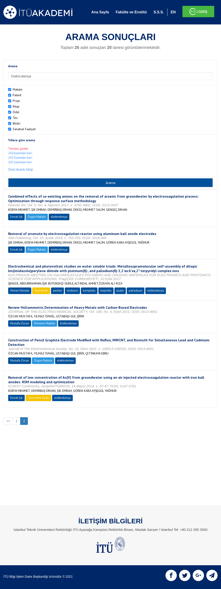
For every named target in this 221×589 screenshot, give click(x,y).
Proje (16, 101)
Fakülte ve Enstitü (131, 12)
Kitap (16, 106)
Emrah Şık (16, 217)
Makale (17, 89)
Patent (17, 95)
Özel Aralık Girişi (20, 169)
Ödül (16, 112)
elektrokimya (59, 217)
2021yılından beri (20, 162)
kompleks (89, 290)
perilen (57, 290)
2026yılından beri (20, 153)
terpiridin (106, 290)
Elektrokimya (68, 323)
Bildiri (16, 123)
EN (173, 12)
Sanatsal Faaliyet (24, 129)
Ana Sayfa (100, 12)
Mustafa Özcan (19, 323)
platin (120, 290)
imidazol (72, 290)
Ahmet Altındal (19, 290)
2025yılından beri (20, 158)
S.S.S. (158, 12)
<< (8, 421)
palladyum (135, 290)
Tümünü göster (18, 148)
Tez (15, 118)
